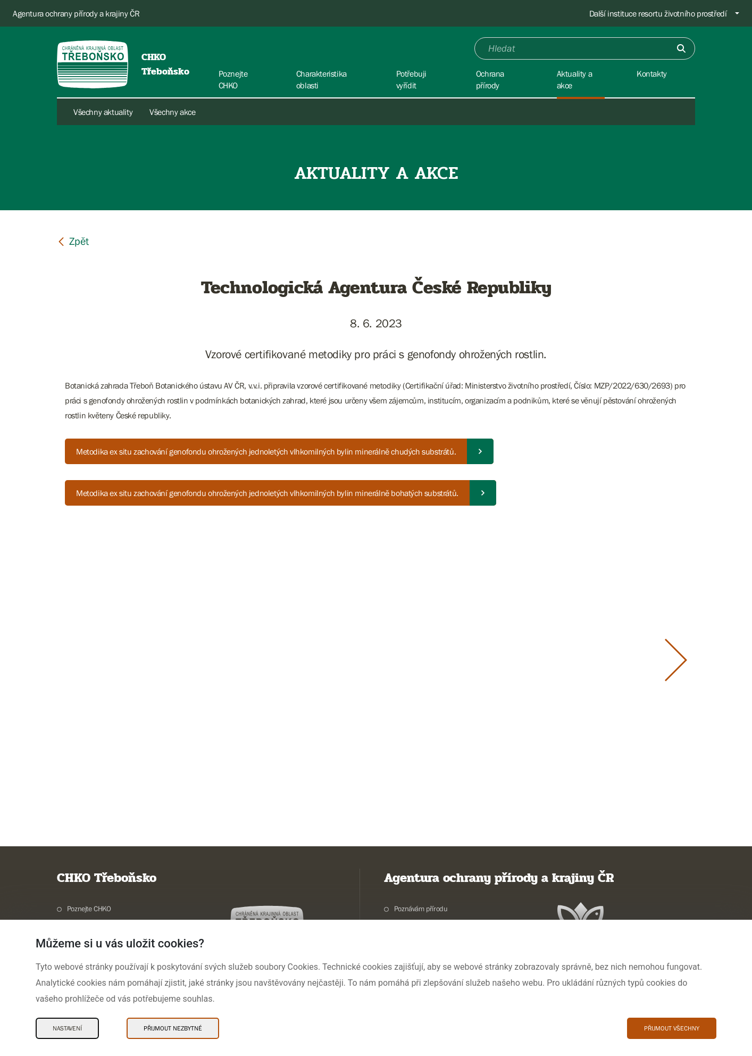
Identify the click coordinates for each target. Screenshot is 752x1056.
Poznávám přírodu (421, 908)
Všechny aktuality (102, 112)
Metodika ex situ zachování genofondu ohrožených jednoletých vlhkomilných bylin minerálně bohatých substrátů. (267, 493)
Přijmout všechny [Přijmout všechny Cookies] (671, 1028)
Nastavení (67, 1028)
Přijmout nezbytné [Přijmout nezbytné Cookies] (173, 1028)
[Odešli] (681, 48)
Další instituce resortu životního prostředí (658, 13)
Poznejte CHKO (89, 908)
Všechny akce (172, 112)
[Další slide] (676, 660)
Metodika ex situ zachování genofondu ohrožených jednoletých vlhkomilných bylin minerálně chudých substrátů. (266, 451)
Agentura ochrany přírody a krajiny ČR (76, 13)
